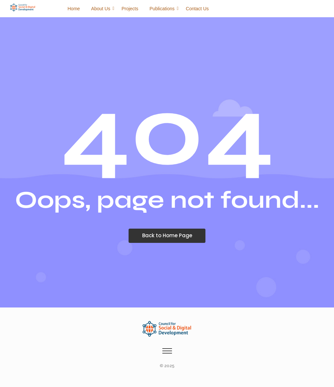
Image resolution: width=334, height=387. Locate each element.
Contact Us (197, 8)
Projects (130, 8)
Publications (163, 8)
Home (74, 8)
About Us (102, 8)
